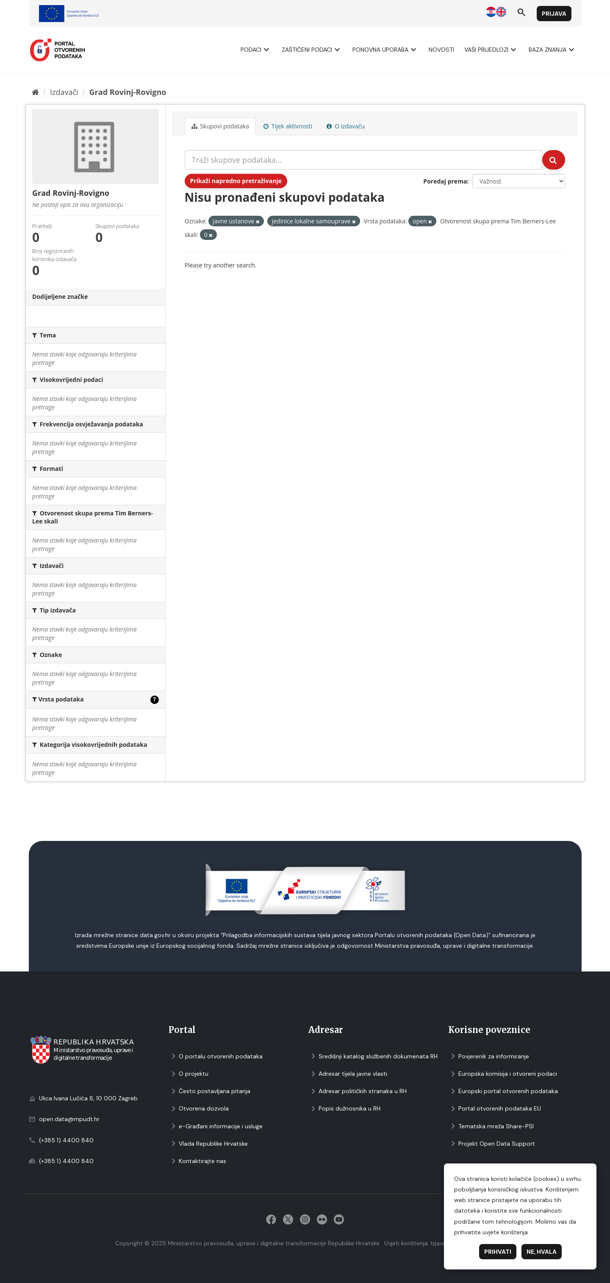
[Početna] (35, 92)
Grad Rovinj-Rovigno (127, 92)
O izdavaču (346, 126)
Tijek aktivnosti (287, 126)
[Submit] (553, 160)
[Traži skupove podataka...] (364, 160)
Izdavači (64, 92)
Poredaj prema (445, 181)
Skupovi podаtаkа (220, 126)
